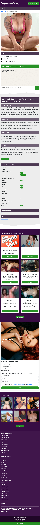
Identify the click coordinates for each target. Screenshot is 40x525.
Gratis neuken (4, 468)
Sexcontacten (4, 446)
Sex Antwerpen (4, 444)
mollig (22, 172)
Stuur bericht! (10, 256)
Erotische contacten (5, 442)
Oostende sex (4, 473)
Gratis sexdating (4, 439)
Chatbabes (3, 464)
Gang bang (3, 460)
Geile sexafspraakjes (6, 441)
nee (21, 205)
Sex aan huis (4, 477)
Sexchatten (3, 458)
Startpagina (3, 11)
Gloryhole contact (5, 491)
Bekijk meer (20, 317)
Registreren (5, 159)
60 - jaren (3, 213)
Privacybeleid (30, 384)
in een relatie (23, 174)
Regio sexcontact (5, 437)
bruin (21, 185)
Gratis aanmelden (33, 3)
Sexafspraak (4, 466)
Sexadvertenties (4, 499)
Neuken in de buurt (5, 489)
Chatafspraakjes (4, 470)
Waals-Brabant (4, 219)
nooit (22, 180)
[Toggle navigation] (3, 8)
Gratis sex (3, 497)
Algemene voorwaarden (18, 384)
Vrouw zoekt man (5, 495)
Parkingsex (3, 484)
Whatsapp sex (4, 493)
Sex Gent (3, 452)
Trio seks (3, 462)
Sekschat (3, 472)
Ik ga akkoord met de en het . (17, 384)
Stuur (37, 88)
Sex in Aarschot (4, 486)
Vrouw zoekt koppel (5, 488)
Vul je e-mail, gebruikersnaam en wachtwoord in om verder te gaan (20, 375)
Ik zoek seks (4, 454)
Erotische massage (5, 450)
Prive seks (3, 448)
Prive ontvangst (4, 435)
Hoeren (2, 482)
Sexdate (3, 475)
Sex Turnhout (4, 501)
